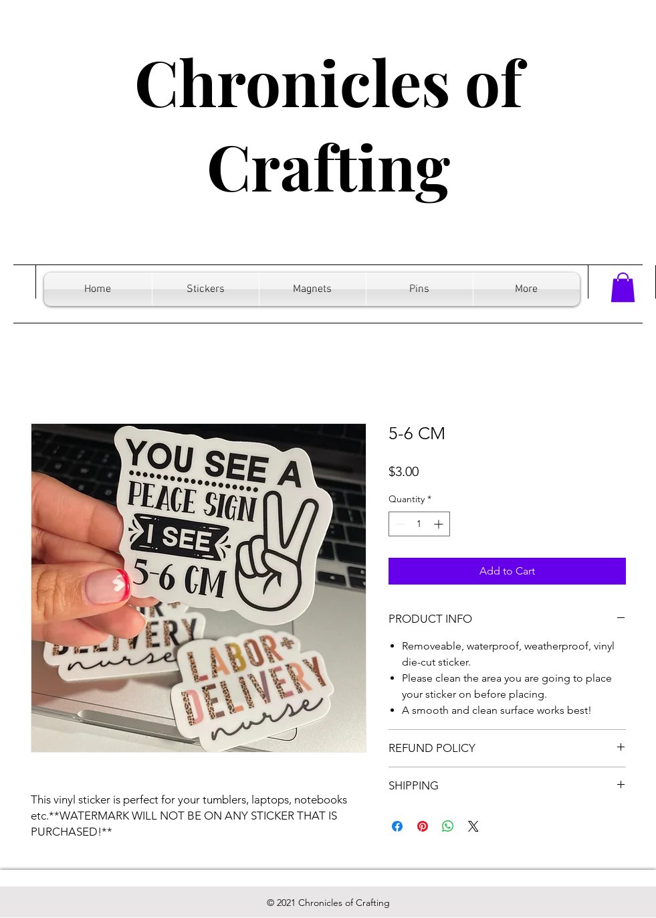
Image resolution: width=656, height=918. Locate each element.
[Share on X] (473, 826)
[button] (623, 287)
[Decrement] (399, 524)
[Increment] (439, 524)
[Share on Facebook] (397, 826)
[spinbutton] (419, 524)
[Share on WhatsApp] (448, 826)
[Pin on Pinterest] (423, 826)
